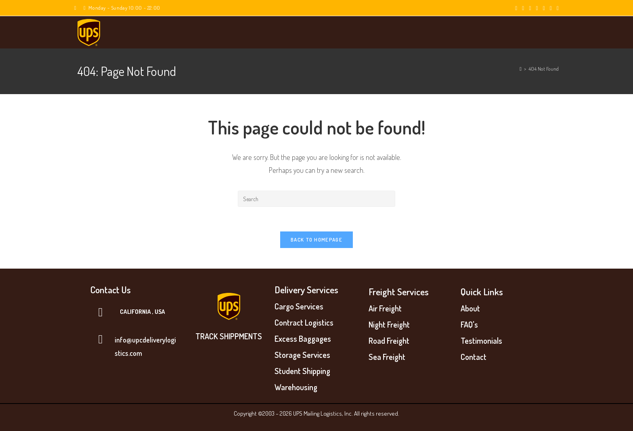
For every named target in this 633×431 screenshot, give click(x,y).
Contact (473, 356)
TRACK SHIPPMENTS (228, 336)
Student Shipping (302, 371)
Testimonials (481, 340)
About (470, 308)
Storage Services (302, 354)
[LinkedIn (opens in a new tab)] (544, 8)
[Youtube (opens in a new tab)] (550, 8)
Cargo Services (299, 306)
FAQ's (469, 324)
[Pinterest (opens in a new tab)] (529, 8)
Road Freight (389, 340)
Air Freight (385, 308)
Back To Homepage (316, 239)
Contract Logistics (304, 322)
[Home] (521, 68)
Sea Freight (387, 356)
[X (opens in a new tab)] (516, 8)
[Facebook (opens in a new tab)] (523, 8)
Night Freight (389, 324)
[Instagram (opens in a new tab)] (537, 8)
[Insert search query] (316, 199)
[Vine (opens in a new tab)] (556, 8)
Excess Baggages (303, 338)
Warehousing (296, 387)
